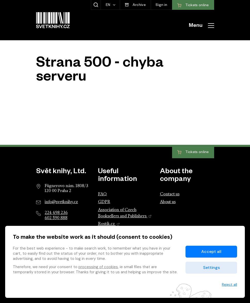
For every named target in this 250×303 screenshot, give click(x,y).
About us (168, 202)
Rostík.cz (109, 224)
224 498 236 (56, 213)
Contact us (170, 194)
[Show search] (96, 5)
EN (108, 5)
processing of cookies (98, 266)
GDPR (104, 202)
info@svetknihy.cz (61, 202)
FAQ (102, 194)
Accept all (211, 251)
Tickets (193, 152)
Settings (211, 267)
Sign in (161, 5)
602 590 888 (56, 218)
